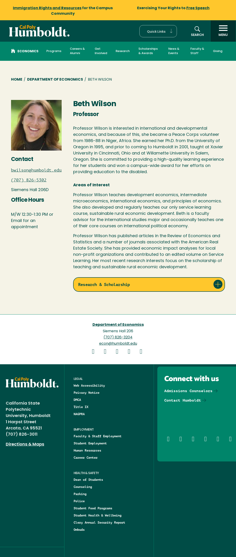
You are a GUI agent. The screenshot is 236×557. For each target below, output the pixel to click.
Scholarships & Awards (148, 51)
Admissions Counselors (188, 391)
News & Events (173, 51)
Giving (217, 51)
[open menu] (223, 31)
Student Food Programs (93, 508)
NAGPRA (79, 414)
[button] (158, 31)
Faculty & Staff (197, 51)
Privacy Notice (86, 392)
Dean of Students (88, 479)
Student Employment (90, 443)
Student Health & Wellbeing (97, 515)
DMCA (77, 400)
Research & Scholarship (104, 284)
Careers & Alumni (77, 51)
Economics (24, 51)
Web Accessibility (89, 385)
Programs (53, 51)
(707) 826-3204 (118, 337)
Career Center (86, 457)
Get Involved (101, 51)
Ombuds (79, 529)
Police (79, 501)
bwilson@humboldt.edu (36, 170)
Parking (80, 494)
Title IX (81, 407)
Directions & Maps (25, 444)
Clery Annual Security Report (99, 522)
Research (123, 51)
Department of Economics (55, 80)
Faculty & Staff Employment (97, 436)
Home (16, 80)
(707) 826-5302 (28, 180)
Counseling (83, 487)
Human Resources (87, 450)
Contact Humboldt (182, 400)
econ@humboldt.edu (118, 344)
